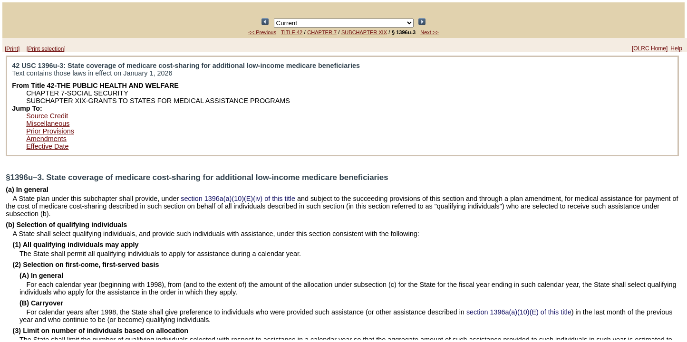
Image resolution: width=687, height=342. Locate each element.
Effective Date (47, 146)
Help (676, 48)
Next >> (429, 32)
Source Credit (47, 116)
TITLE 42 (291, 32)
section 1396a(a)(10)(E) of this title (518, 312)
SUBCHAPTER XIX (364, 32)
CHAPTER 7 (322, 32)
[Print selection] (46, 49)
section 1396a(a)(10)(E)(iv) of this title (238, 198)
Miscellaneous (47, 123)
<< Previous (262, 32)
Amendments (46, 138)
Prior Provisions (50, 131)
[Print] (12, 49)
